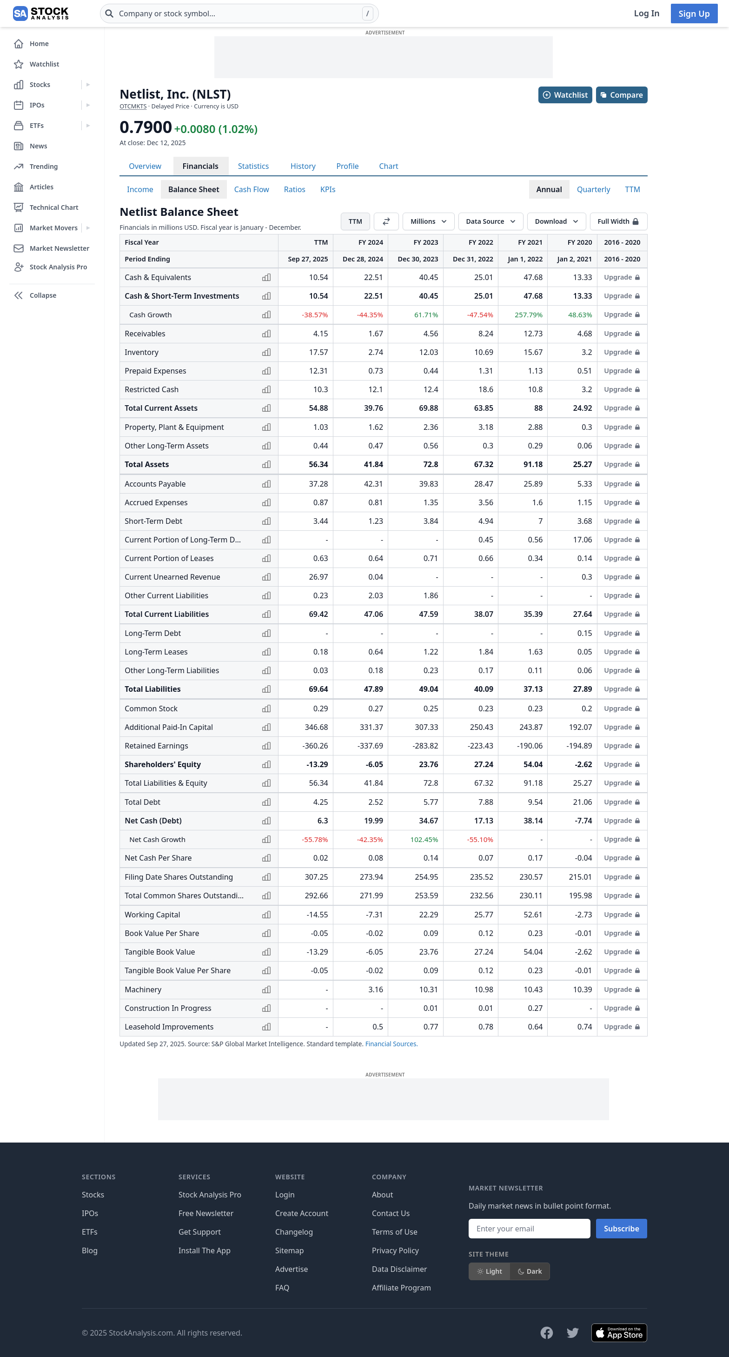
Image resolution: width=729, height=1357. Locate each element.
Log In (647, 13)
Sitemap (289, 1250)
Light (489, 1271)
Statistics (253, 166)
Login (285, 1195)
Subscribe (621, 1228)
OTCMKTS (132, 106)
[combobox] (239, 13)
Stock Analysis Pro (210, 1195)
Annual (549, 189)
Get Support (200, 1232)
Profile (347, 166)
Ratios (294, 189)
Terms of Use (395, 1232)
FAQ (282, 1288)
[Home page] (40, 13)
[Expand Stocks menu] (88, 84)
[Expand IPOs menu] (88, 105)
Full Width (619, 221)
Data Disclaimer (399, 1269)
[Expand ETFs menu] (88, 125)
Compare (621, 95)
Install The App (205, 1250)
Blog (90, 1250)
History (303, 166)
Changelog (294, 1232)
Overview (145, 166)
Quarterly (593, 189)
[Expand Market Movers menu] (88, 228)
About (382, 1195)
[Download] (556, 221)
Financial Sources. (391, 1043)
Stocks (93, 1195)
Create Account (301, 1213)
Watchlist (565, 95)
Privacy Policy (395, 1250)
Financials (201, 166)
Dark (529, 1271)
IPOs (90, 1213)
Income (140, 189)
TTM (633, 189)
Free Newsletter (206, 1213)
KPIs (328, 189)
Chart (388, 166)
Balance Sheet (193, 189)
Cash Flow (251, 189)
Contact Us (391, 1213)
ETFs (90, 1232)
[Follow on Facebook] (546, 1332)
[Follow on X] (572, 1332)
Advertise (291, 1269)
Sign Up (694, 13)
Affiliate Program (401, 1288)
